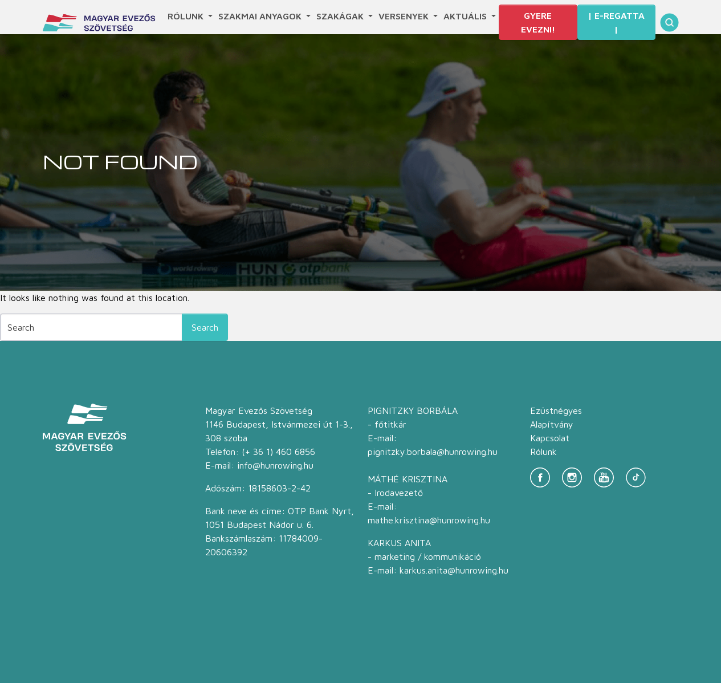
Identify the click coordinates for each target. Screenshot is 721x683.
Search (205, 327)
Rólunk (187, 16)
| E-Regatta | (616, 22)
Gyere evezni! (538, 22)
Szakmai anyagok (261, 16)
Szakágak (341, 16)
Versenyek (404, 16)
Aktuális (466, 16)
